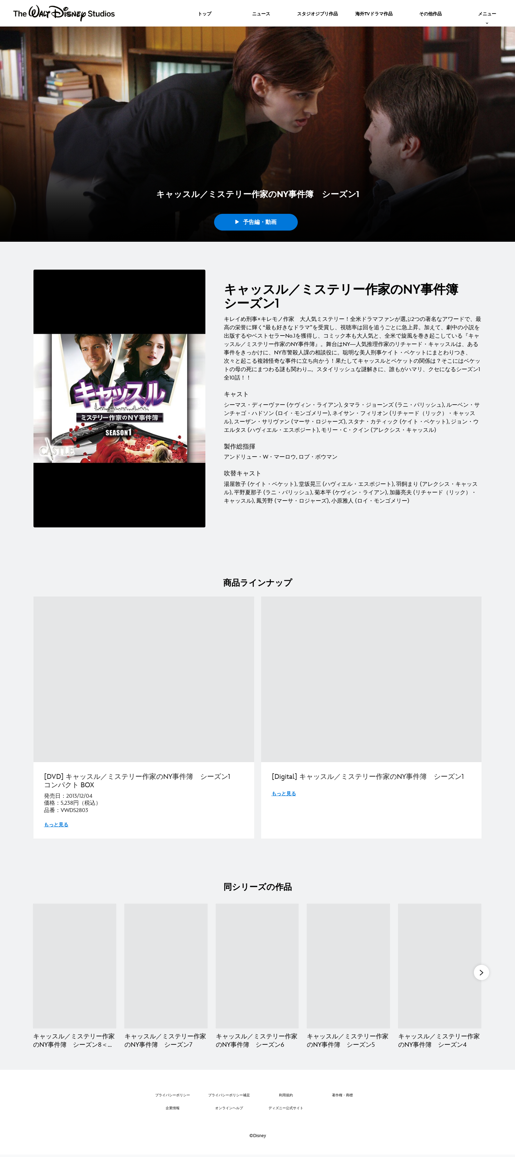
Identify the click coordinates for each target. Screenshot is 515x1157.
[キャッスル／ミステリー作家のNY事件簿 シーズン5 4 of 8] (348, 966)
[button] (481, 973)
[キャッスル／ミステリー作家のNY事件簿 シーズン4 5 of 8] (439, 966)
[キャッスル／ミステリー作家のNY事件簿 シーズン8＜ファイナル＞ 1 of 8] (74, 966)
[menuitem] (204, 13)
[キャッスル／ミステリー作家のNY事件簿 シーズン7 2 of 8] (165, 966)
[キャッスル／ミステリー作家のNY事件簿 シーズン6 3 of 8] (257, 966)
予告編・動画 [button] (256, 222)
